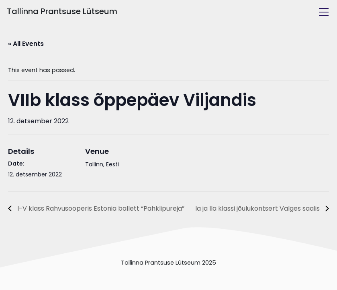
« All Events (26, 43)
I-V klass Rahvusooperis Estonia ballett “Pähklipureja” (100, 208)
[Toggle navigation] (323, 12)
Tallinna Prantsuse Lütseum (62, 11)
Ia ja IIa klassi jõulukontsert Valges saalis (258, 208)
